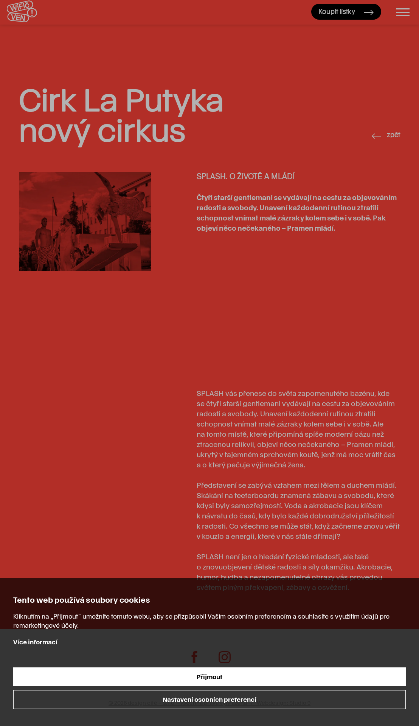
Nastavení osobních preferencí (209, 699)
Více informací (35, 641)
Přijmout (209, 676)
